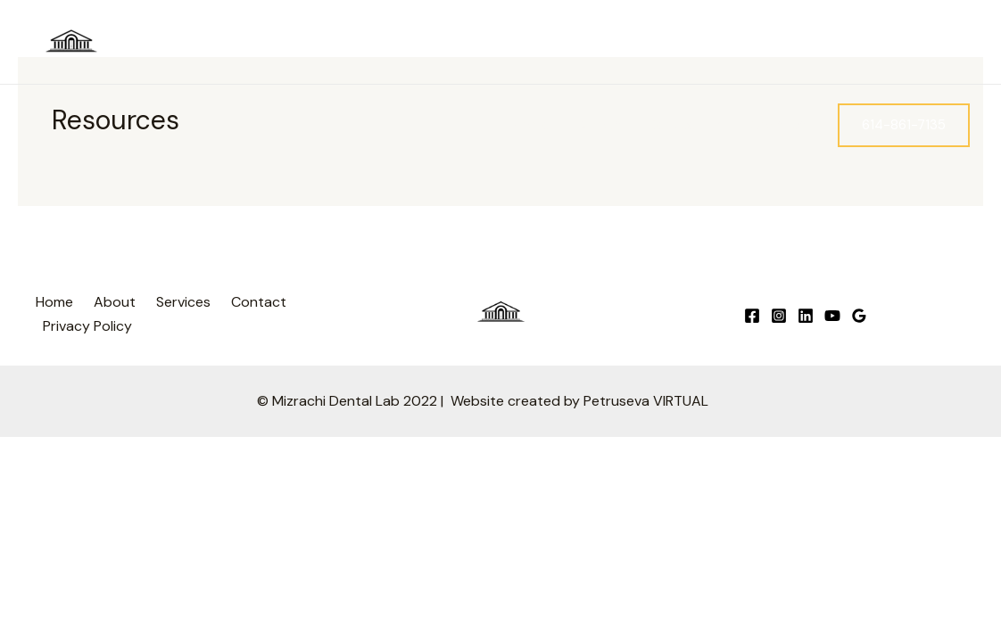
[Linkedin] (935, 43)
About (600, 124)
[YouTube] (962, 43)
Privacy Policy (87, 326)
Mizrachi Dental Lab (190, 42)
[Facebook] (855, 43)
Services (685, 125)
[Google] (908, 43)
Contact (778, 124)
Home (531, 124)
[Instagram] (881, 43)
